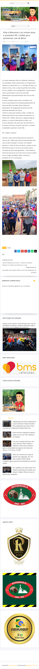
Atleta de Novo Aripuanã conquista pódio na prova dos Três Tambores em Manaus (24, 435)
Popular (11, 418)
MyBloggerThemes (31, 666)
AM (27, 42)
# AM (9, 248)
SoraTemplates (12, 666)
